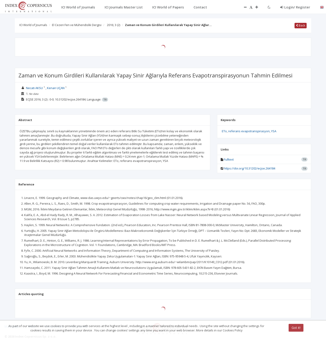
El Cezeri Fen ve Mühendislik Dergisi (76, 25)
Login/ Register (295, 7)
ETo (224, 131)
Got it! (296, 327)
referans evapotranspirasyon (249, 131)
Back (300, 25)
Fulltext (229, 159)
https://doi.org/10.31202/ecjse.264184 (249, 168)
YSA (273, 131)
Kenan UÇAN (56, 88)
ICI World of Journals (33, 25)
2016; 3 (113, 25)
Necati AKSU (34, 88)
